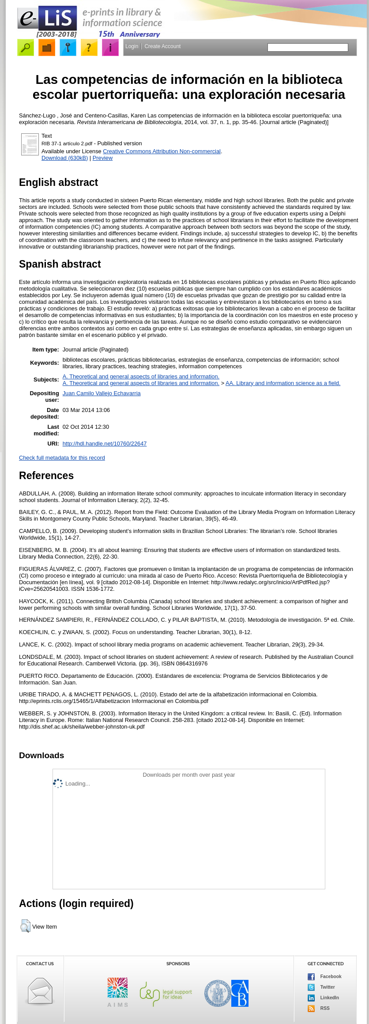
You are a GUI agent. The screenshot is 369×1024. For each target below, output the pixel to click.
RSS (319, 1008)
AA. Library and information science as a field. (283, 383)
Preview (103, 158)
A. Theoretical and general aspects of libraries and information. (141, 376)
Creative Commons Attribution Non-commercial (162, 151)
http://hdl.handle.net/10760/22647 (105, 443)
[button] (25, 926)
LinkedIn (323, 997)
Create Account (162, 46)
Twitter (321, 987)
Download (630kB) (64, 158)
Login (131, 46)
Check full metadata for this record (62, 457)
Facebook (325, 976)
